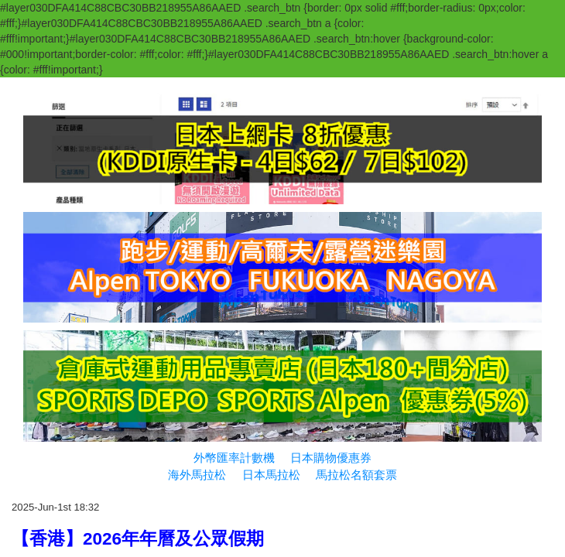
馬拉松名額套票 (356, 474)
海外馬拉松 (197, 474)
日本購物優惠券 (331, 457)
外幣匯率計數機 (234, 457)
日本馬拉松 (271, 474)
